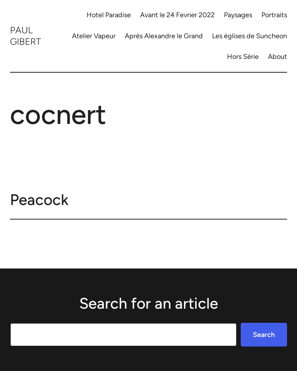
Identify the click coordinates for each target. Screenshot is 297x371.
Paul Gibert (25, 35)
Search (264, 334)
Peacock (39, 199)
